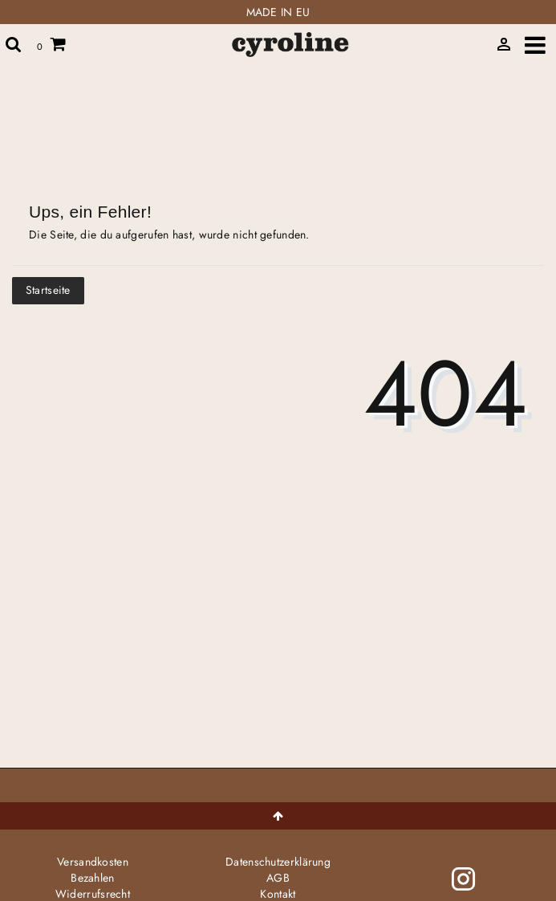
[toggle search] (13, 44)
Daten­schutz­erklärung (278, 862)
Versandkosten (92, 862)
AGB (278, 878)
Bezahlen (92, 878)
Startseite (48, 290)
